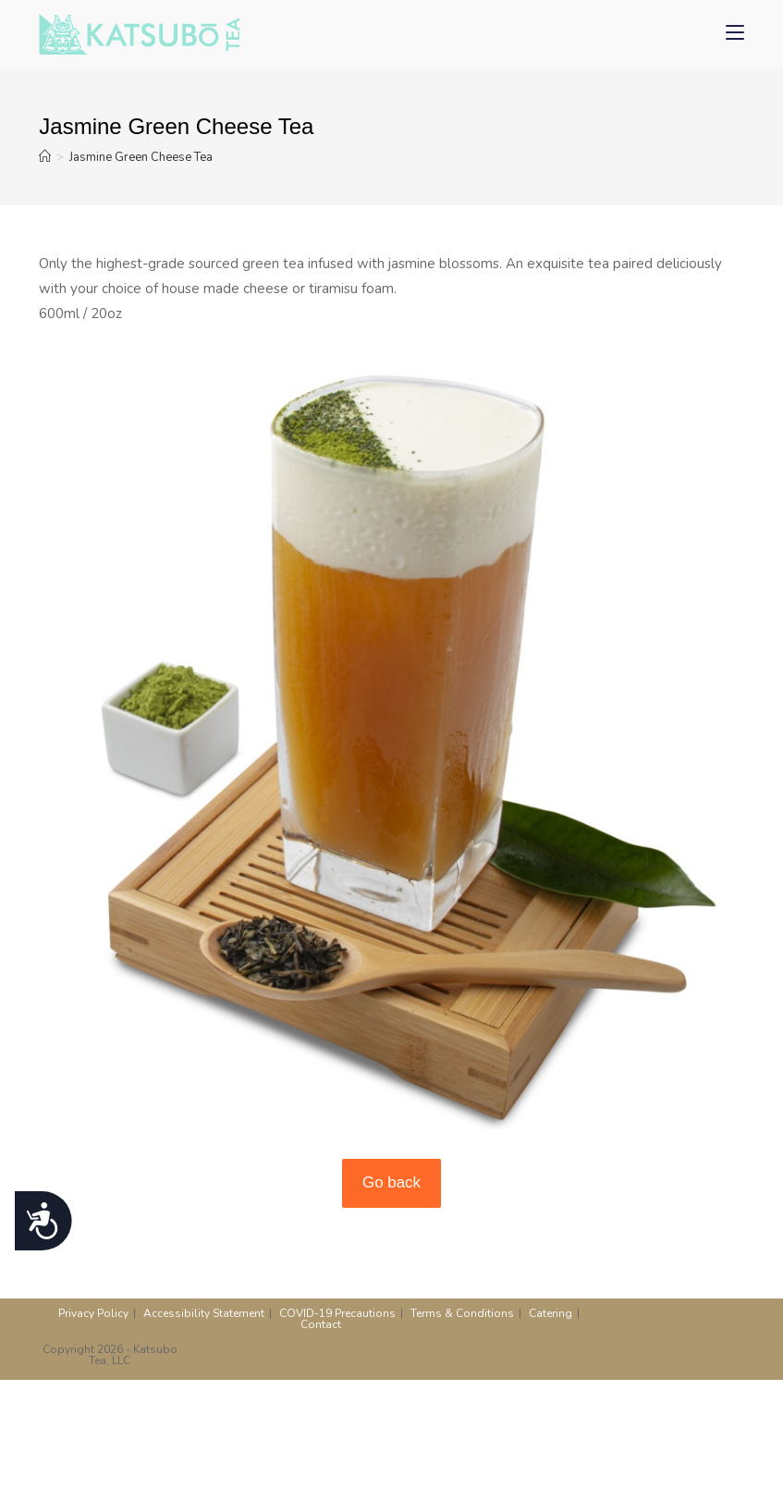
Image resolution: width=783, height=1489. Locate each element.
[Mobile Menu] (735, 34)
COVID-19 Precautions (337, 1313)
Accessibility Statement (203, 1313)
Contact (320, 1324)
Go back (391, 1182)
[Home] (45, 157)
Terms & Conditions (462, 1313)
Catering (550, 1313)
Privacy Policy (93, 1313)
